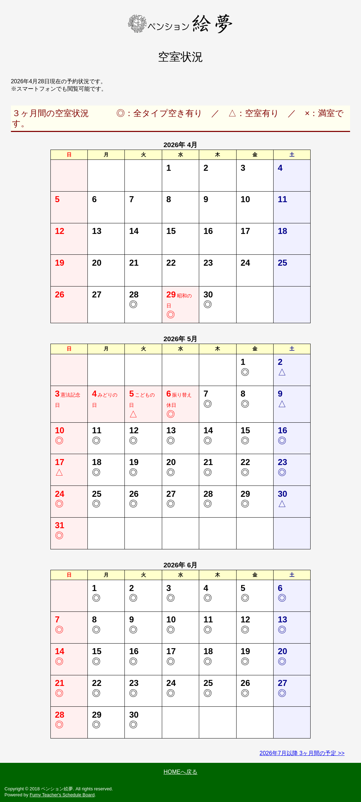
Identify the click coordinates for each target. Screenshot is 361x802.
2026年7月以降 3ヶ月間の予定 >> (301, 753)
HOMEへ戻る (180, 772)
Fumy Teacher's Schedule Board (62, 794)
